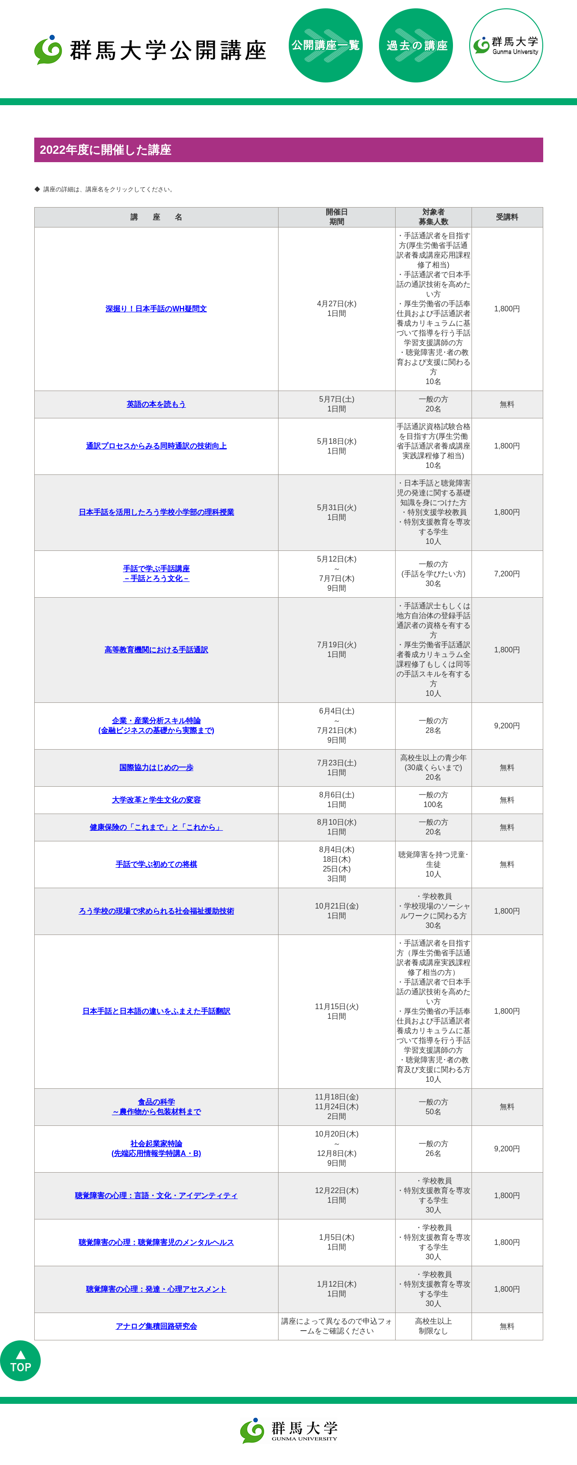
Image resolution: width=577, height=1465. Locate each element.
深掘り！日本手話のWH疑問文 (156, 309)
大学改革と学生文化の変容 (156, 800)
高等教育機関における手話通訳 (156, 650)
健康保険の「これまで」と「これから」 (156, 828)
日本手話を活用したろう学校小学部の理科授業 (156, 513)
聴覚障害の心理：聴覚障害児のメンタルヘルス (156, 1243)
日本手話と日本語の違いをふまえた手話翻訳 (156, 1012)
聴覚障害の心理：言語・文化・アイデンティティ (156, 1196)
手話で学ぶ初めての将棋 (156, 865)
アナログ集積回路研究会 (156, 1327)
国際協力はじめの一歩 (156, 768)
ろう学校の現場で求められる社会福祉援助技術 (156, 912)
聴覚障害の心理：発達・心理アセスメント (156, 1290)
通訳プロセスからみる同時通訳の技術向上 (156, 446)
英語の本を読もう (156, 405)
